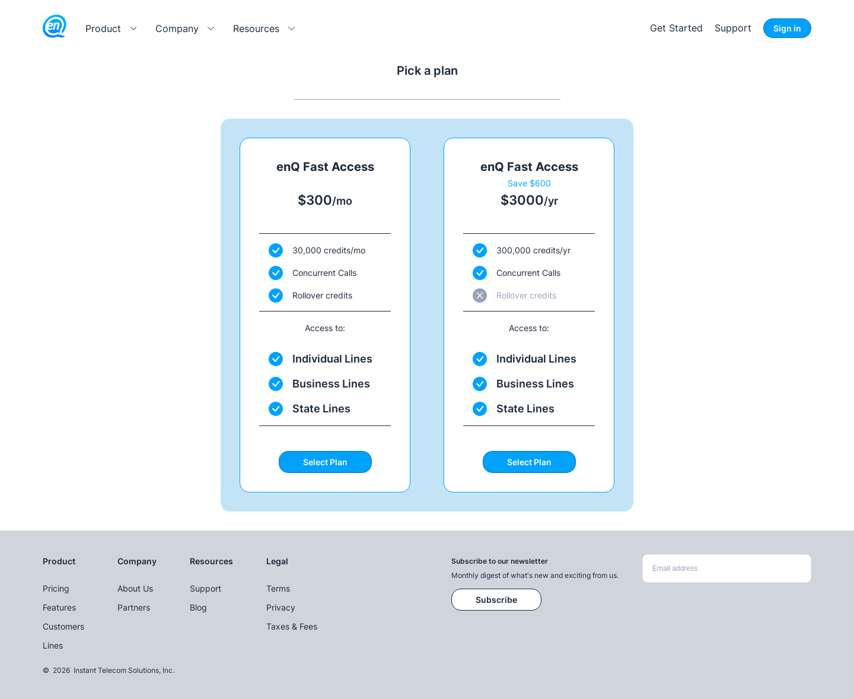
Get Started (676, 28)
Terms (278, 588)
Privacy (280, 607)
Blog (198, 607)
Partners (133, 607)
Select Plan (325, 462)
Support (733, 28)
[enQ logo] (54, 28)
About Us (135, 588)
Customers (63, 626)
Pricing (56, 588)
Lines (53, 645)
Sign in (787, 28)
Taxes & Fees (291, 626)
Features (59, 607)
